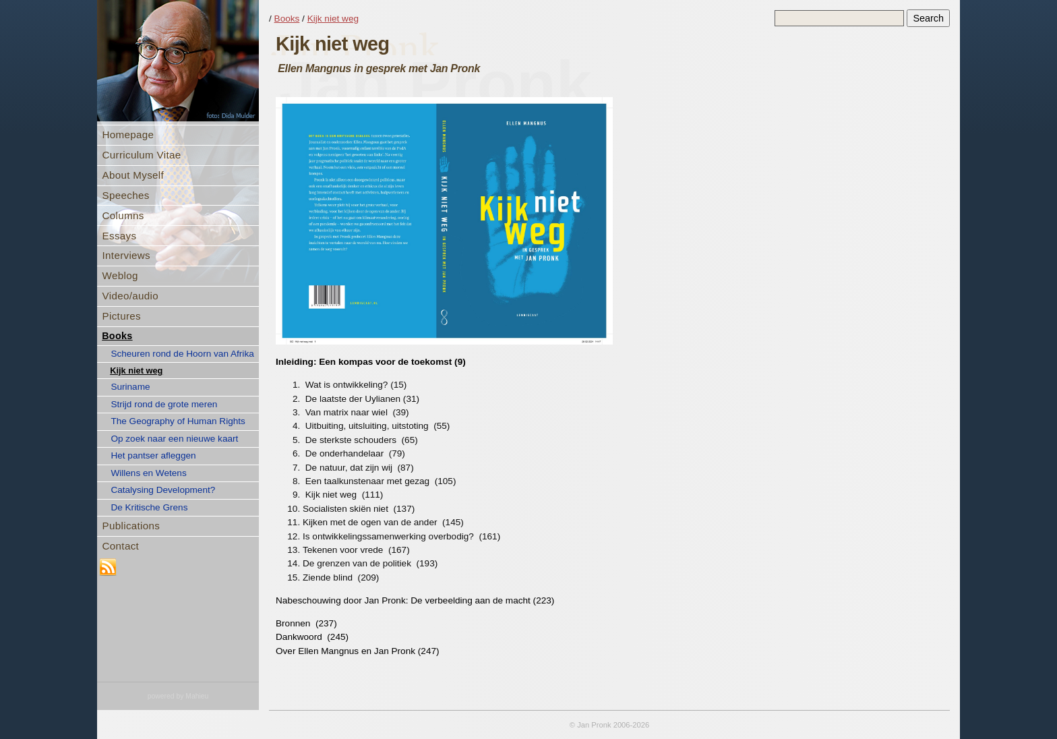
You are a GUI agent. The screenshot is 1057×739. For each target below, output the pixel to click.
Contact (120, 546)
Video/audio (130, 295)
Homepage (128, 134)
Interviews (126, 255)
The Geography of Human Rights (178, 421)
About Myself (133, 175)
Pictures (121, 316)
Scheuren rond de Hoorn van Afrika (182, 354)
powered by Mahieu (178, 696)
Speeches (126, 195)
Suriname (130, 387)
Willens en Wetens (148, 473)
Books (117, 335)
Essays (119, 235)
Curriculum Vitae (141, 154)
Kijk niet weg (136, 370)
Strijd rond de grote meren (164, 404)
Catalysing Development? (163, 490)
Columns (123, 215)
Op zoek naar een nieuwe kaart (174, 439)
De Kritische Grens (149, 507)
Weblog (120, 275)
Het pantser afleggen (153, 455)
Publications (131, 525)
